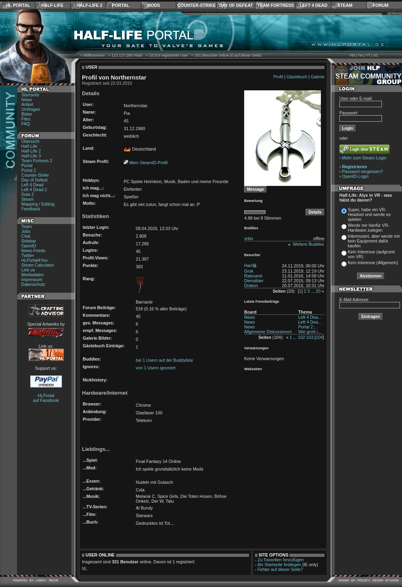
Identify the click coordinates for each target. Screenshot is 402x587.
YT (367, 55)
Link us (28, 269)
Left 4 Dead (313, 5)
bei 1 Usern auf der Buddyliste (164, 360)
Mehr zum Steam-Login (364, 157)
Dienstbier (253, 280)
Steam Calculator (37, 265)
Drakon (251, 285)
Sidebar (28, 240)
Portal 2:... (308, 326)
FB (352, 55)
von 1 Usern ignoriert (155, 367)
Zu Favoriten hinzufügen (280, 559)
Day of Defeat (236, 5)
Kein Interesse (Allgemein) (373, 262)
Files (26, 118)
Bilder (26, 114)
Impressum (32, 279)
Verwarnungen (256, 348)
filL (85, 568)
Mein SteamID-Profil (148, 162)
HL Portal (18, 5)
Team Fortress (275, 5)
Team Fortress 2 (36, 160)
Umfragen (30, 109)
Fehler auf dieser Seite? (280, 569)
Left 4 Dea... (309, 317)
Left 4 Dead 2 (34, 189)
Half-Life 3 (31, 155)
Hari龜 (250, 265)
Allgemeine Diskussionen (268, 331)
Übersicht (30, 141)
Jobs (26, 231)
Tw (360, 55)
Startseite (30, 94)
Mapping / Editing (37, 204)
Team (26, 226)
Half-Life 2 (89, 5)
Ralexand (253, 275)
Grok (248, 271)
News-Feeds (33, 250)
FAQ (25, 123)
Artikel (27, 104)
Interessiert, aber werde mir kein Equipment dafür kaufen (374, 241)
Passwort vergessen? (362, 171)
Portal (120, 5)
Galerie (317, 76)
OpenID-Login (355, 176)
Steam (344, 5)
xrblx (248, 238)
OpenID (28, 245)
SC (376, 55)
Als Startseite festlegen (279, 564)
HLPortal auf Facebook (46, 398)
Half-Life (52, 5)
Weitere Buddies (308, 244)
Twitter (27, 255)
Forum (380, 5)
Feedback (30, 208)
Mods (153, 5)
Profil (278, 76)
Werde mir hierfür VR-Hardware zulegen (368, 227)
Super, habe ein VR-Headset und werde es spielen (369, 214)
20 (318, 291)
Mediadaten (32, 274)
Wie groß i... (309, 331)
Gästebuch (296, 76)
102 (301, 337)
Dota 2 (27, 194)
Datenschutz (33, 284)
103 (310, 337)
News (26, 99)
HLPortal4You (34, 260)
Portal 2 (28, 170)
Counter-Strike (197, 5)
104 (319, 337)
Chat (26, 236)
